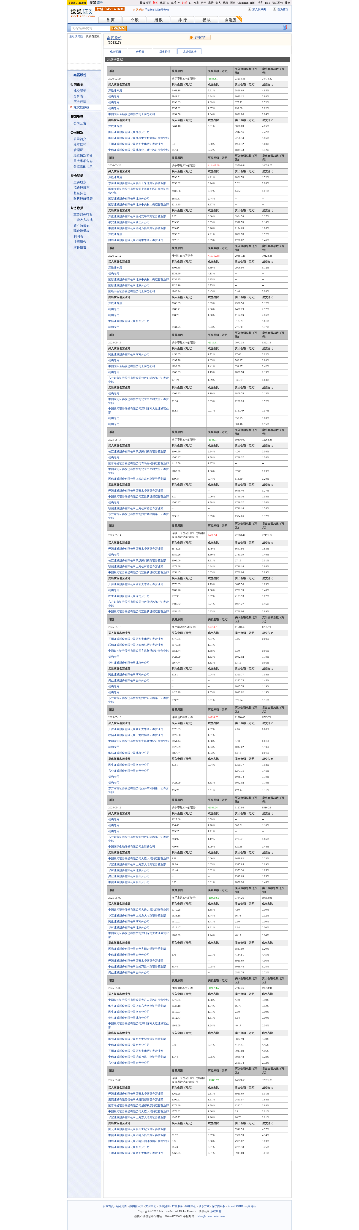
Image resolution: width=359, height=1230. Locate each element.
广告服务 (177, 1206)
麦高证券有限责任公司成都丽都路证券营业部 (135, 1099)
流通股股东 (81, 187)
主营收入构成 (83, 220)
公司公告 (79, 123)
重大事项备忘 (83, 161)
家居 (211, 2)
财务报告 (79, 247)
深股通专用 (115, 90)
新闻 (155, 2)
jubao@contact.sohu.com (211, 1216)
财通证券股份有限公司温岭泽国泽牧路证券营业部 (138, 1141)
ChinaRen (242, 2)
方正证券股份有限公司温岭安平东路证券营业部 (137, 216)
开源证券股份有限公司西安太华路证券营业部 (135, 144)
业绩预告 (79, 242)
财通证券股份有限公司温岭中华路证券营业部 (135, 240)
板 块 (206, 20)
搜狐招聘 (164, 1206)
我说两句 (277, 2)
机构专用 (113, 96)
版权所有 (215, 1211)
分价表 (78, 96)
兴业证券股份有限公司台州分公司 (129, 680)
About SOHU (235, 1206)
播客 (233, 2)
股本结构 (79, 144)
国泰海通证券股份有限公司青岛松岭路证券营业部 (138, 463)
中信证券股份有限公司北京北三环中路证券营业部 (138, 149)
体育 (163, 2)
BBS (267, 2)
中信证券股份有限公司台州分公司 (129, 321)
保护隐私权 (219, 1206)
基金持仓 (79, 193)
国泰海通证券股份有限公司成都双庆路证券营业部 (138, 1105)
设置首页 (108, 1206)
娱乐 (173, 2)
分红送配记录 (83, 166)
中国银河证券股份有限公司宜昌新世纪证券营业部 (138, 496)
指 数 (158, 20)
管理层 (78, 150)
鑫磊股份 (114, 38)
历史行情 (79, 102)
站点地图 (121, 1206)
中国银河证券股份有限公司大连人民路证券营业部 (138, 858)
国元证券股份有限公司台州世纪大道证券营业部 (137, 948)
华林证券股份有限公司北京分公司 (129, 662)
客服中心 (190, 1206)
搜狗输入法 (136, 1206)
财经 (184, 2)
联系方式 (204, 1206)
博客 (260, 2)
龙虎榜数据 (81, 107)
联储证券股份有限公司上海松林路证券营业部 (135, 508)
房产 (203, 2)
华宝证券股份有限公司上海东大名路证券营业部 (137, 864)
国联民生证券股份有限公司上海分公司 (131, 291)
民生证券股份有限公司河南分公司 (129, 354)
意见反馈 (138, 9)
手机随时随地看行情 (156, 9)
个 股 (134, 20)
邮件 (253, 2)
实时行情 (200, 37)
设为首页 (282, 9)
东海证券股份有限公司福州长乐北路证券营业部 (137, 183)
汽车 (196, 2)
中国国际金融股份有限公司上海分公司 (131, 114)
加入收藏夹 (259, 9)
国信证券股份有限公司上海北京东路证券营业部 (137, 478)
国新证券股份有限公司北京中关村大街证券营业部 (138, 138)
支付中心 (150, 1206)
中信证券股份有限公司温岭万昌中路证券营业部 (137, 228)
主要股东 (79, 182)
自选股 (230, 20)
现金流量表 (81, 231)
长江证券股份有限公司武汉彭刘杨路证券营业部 (137, 451)
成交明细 (79, 91)
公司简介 (79, 139)
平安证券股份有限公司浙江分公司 (129, 222)
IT (190, 2)
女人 (218, 2)
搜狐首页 (145, 2)
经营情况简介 (83, 155)
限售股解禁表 (83, 198)
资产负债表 (81, 225)
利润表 (78, 236)
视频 (225, 2)
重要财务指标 (83, 214)
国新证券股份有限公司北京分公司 (129, 132)
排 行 (182, 20)
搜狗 (287, 2)
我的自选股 (93, 36)
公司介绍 (250, 1206)
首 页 (110, 20)
